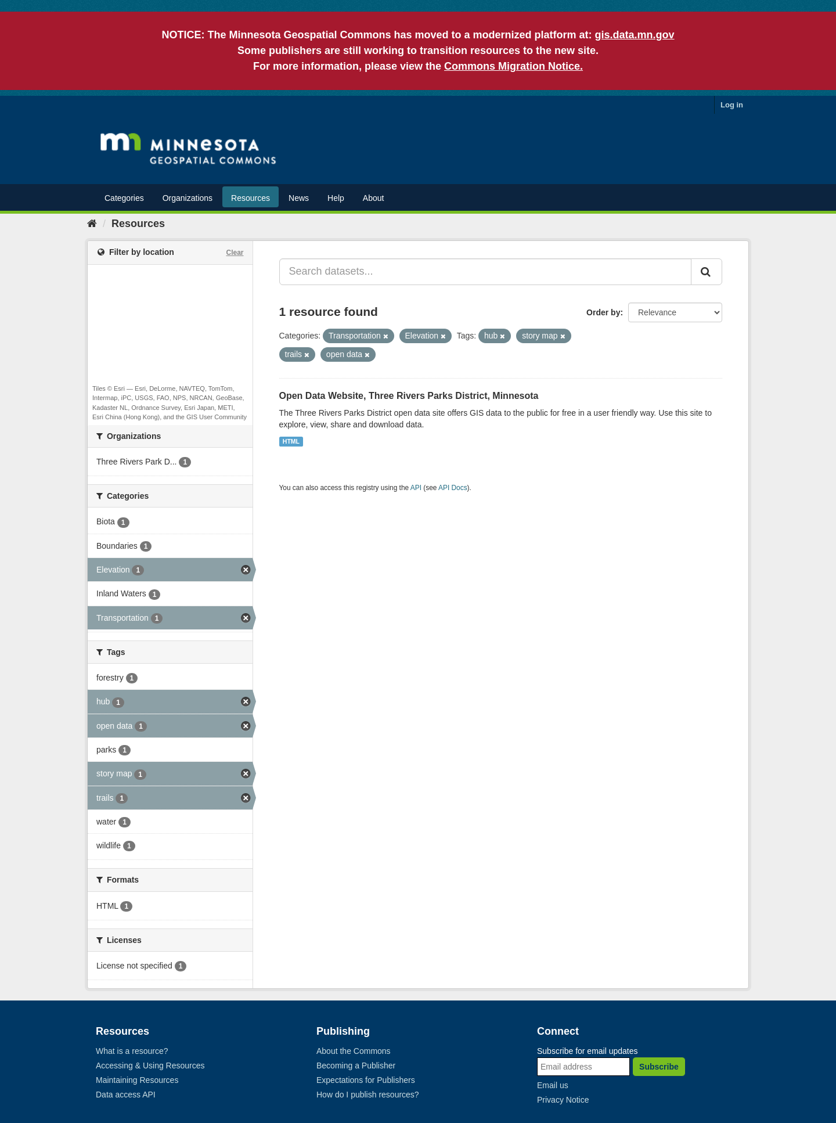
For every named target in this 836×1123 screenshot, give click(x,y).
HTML (291, 441)
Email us (552, 1085)
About (373, 198)
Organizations (187, 198)
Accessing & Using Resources (150, 1065)
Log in (731, 104)
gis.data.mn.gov (635, 35)
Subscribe (659, 1066)
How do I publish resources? (367, 1094)
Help (335, 198)
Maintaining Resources (137, 1080)
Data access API (126, 1094)
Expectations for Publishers (365, 1080)
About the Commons (353, 1051)
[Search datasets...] (485, 271)
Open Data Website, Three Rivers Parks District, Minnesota (409, 396)
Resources (250, 198)
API (415, 488)
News (299, 198)
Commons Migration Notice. (513, 66)
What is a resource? (132, 1051)
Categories (124, 198)
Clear (234, 253)
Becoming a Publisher (355, 1065)
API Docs (452, 488)
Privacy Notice (563, 1099)
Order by (603, 312)
